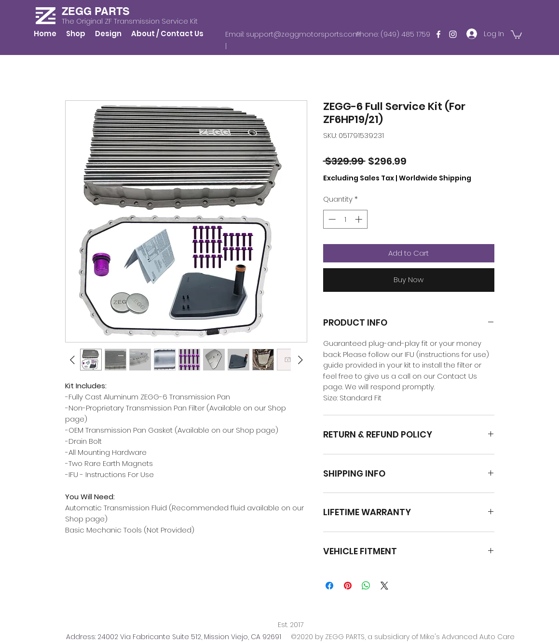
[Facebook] (438, 34)
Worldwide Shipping (435, 178)
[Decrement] (331, 219)
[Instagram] (453, 34)
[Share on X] (384, 585)
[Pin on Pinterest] (348, 585)
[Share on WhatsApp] (366, 585)
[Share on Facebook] (329, 585)
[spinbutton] (345, 219)
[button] (516, 34)
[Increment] (359, 219)
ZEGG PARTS (96, 11)
